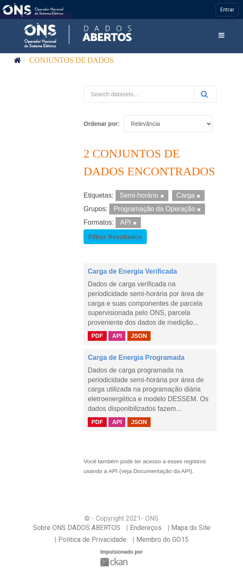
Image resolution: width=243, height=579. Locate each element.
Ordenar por (101, 123)
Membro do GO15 (162, 540)
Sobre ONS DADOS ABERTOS (76, 528)
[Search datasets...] (139, 94)
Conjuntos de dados (72, 60)
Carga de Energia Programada (136, 357)
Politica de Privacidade (92, 540)
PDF (97, 335)
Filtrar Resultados (115, 236)
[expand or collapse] (221, 36)
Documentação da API (161, 471)
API (117, 335)
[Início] (17, 60)
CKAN (114, 561)
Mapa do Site (191, 528)
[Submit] (205, 94)
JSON (139, 335)
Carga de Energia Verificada (132, 271)
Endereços (146, 528)
